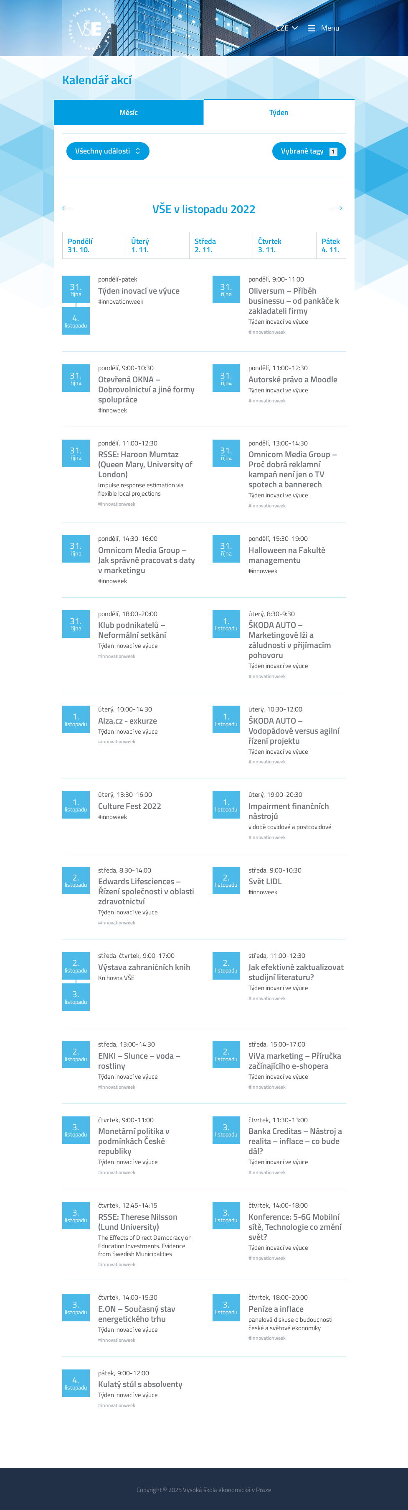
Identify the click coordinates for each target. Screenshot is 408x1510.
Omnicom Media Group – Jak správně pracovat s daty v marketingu (146, 559)
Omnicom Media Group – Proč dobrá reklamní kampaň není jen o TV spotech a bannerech (292, 469)
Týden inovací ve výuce (139, 290)
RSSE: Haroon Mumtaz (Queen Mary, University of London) (145, 464)
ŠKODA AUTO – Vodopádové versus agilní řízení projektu (294, 730)
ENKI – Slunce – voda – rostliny (139, 1060)
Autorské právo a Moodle (292, 379)
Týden (279, 112)
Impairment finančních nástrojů (288, 810)
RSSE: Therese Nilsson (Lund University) (137, 1221)
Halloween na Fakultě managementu (286, 554)
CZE (282, 27)
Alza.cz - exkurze (127, 720)
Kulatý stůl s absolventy (140, 1383)
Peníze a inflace (276, 1308)
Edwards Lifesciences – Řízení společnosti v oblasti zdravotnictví (146, 891)
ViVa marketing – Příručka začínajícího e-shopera (294, 1060)
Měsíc (128, 112)
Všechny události (103, 150)
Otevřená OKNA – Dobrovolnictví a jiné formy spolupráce (146, 389)
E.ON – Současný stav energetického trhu (136, 1313)
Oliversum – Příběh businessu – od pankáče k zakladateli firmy (293, 300)
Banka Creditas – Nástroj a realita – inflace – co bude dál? (295, 1140)
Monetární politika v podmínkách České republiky (134, 1140)
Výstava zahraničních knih (144, 966)
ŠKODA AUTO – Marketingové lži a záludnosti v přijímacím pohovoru (289, 639)
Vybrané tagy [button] (309, 150)
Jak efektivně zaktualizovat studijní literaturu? (296, 971)
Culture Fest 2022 (129, 805)
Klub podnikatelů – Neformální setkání (132, 629)
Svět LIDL (265, 881)
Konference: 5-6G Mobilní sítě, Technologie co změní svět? (295, 1226)
